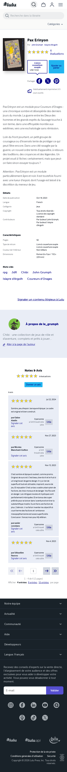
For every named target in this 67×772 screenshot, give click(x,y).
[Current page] (33, 571)
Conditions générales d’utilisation (27, 756)
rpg (5, 272)
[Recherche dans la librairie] (37, 15)
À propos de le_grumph (42, 324)
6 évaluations (57, 52)
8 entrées (32, 582)
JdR (14, 272)
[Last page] (55, 571)
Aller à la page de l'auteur (21, 344)
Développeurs (12, 644)
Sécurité (51, 756)
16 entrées (44, 582)
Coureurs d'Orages (39, 278)
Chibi (24, 272)
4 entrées (22, 582)
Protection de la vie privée (43, 752)
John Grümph (37, 45)
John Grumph (42, 272)
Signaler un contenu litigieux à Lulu (41, 299)
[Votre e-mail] (25, 690)
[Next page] (46, 571)
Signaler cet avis (17, 424)
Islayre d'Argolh (51, 45)
